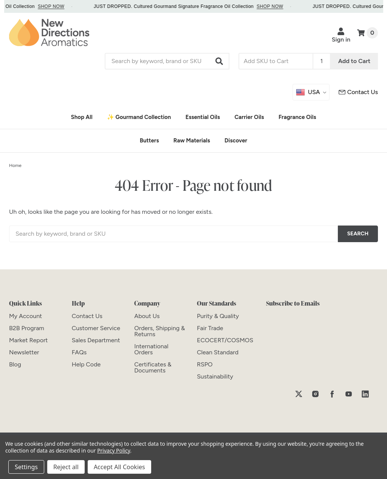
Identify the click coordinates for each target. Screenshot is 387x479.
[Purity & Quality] (218, 316)
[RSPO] (205, 364)
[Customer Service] (358, 92)
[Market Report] (28, 340)
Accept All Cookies (119, 467)
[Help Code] (86, 364)
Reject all (66, 467)
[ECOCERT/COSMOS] (225, 340)
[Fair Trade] (210, 328)
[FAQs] (79, 352)
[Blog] (15, 364)
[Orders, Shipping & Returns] (159, 331)
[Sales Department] (96, 340)
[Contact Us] (87, 316)
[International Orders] (151, 349)
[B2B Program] (26, 328)
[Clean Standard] (217, 352)
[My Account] (25, 316)
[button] (219, 61)
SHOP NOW (57, 6)
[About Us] (146, 316)
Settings (26, 467)
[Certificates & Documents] (152, 367)
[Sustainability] (215, 376)
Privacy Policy (113, 450)
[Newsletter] (24, 352)
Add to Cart (354, 61)
